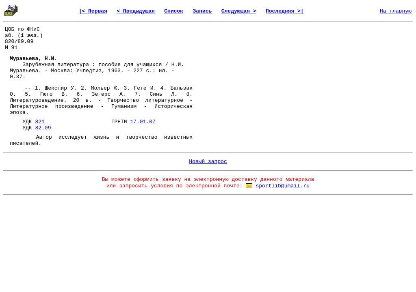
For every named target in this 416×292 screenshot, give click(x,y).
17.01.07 (142, 122)
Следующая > (238, 11)
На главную (396, 11)
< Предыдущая (136, 11)
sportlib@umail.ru (283, 186)
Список (173, 11)
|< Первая (93, 11)
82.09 (43, 128)
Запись (202, 11)
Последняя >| (285, 11)
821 (39, 122)
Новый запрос (208, 162)
